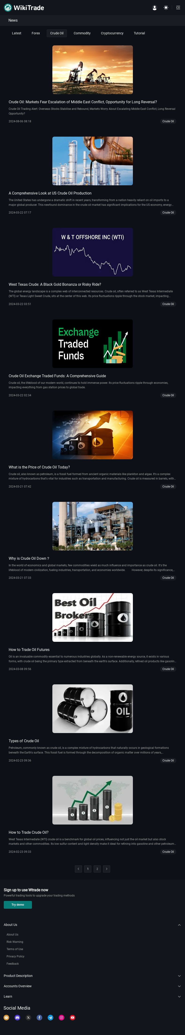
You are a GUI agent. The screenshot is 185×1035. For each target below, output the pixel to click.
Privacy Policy (15, 956)
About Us (12, 934)
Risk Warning (15, 942)
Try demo (18, 904)
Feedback (13, 963)
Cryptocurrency (112, 33)
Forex (36, 33)
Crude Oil (56, 33)
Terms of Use (15, 949)
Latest (16, 33)
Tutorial (139, 33)
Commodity (82, 33)
